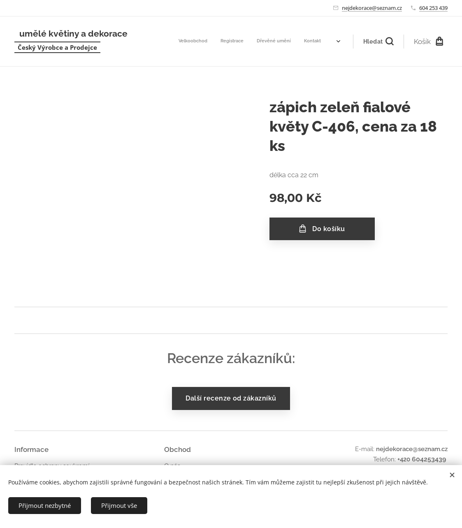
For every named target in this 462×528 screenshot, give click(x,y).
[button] (378, 41)
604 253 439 (433, 8)
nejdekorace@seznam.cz (372, 8)
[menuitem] (248, 41)
